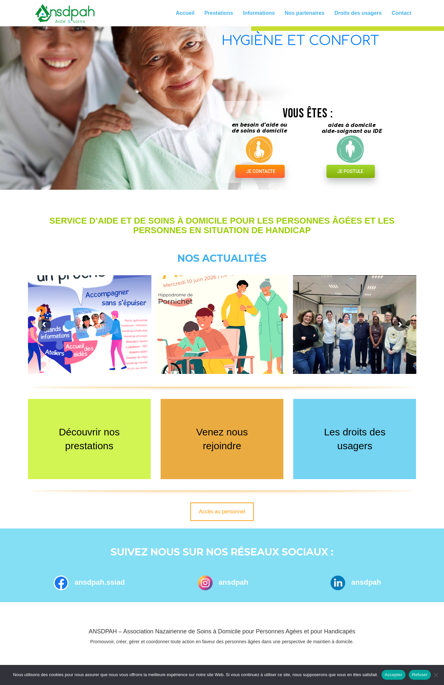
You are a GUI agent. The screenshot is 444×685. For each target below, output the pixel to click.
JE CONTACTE (260, 171)
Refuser (420, 674)
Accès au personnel (222, 511)
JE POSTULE (350, 171)
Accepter (393, 674)
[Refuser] (435, 675)
